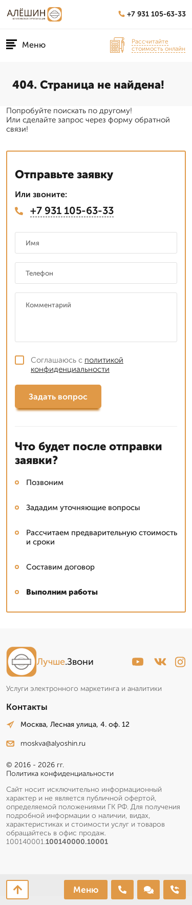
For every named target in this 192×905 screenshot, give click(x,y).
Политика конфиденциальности (60, 773)
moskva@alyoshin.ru (46, 743)
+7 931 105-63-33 (152, 14)
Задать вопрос (58, 397)
